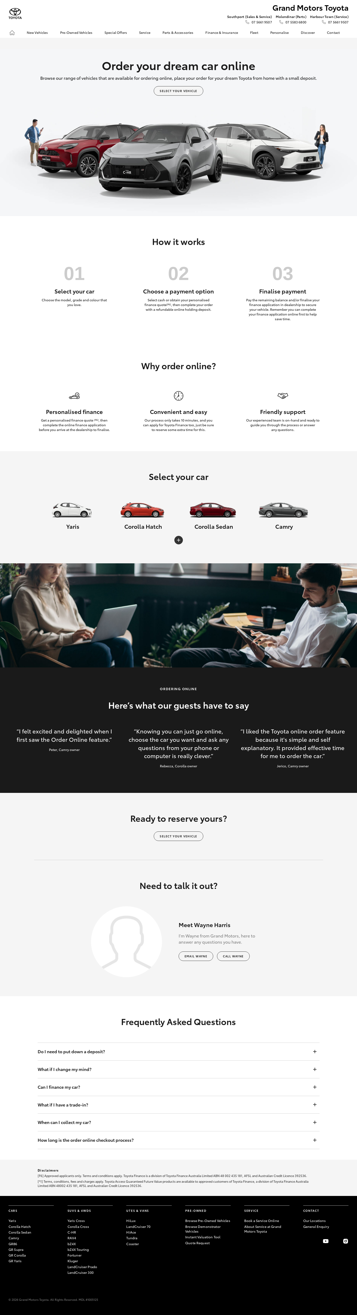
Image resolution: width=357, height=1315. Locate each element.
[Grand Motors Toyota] (15, 13)
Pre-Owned (195, 1210)
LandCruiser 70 (138, 1226)
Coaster (132, 1243)
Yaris (12, 1220)
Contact (333, 32)
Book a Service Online (261, 1220)
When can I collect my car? (174, 1122)
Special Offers (115, 32)
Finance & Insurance (221, 32)
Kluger (73, 1260)
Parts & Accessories (178, 32)
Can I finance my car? (174, 1087)
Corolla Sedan (20, 1232)
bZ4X (72, 1243)
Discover (308, 32)
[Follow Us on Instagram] (345, 1241)
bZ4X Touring (78, 1249)
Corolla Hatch (20, 1226)
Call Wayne (233, 956)
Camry (14, 1237)
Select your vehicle (178, 91)
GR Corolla (17, 1255)
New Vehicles (37, 32)
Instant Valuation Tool (202, 1237)
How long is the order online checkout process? (174, 1140)
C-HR (72, 1232)
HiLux (131, 1220)
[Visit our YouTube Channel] (326, 1241)
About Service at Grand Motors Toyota (262, 1229)
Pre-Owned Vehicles (76, 32)
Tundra (131, 1237)
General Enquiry (316, 1226)
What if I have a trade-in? (174, 1105)
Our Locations (314, 1220)
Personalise (279, 32)
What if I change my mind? (174, 1069)
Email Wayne (196, 956)
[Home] (12, 32)
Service (144, 32)
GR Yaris (15, 1260)
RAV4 (72, 1237)
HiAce (131, 1232)
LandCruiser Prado (82, 1266)
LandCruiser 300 (81, 1272)
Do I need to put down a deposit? (174, 1051)
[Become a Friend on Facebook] (306, 1241)
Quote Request (197, 1242)
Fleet (254, 32)
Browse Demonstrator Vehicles (203, 1229)
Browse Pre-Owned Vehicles (207, 1220)
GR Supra (16, 1249)
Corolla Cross (78, 1226)
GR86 (13, 1243)
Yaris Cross (76, 1220)
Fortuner (74, 1255)
